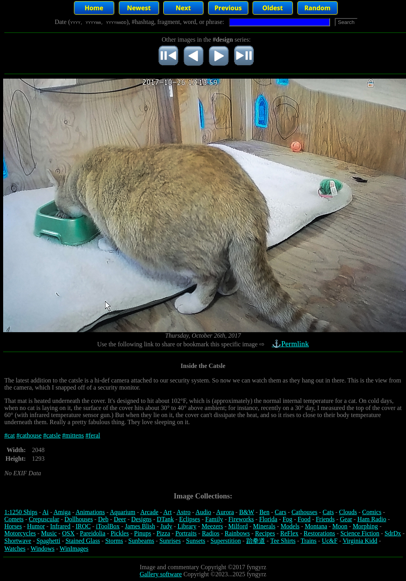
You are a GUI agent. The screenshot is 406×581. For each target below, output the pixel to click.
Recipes (265, 533)
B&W (246, 512)
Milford (238, 526)
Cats (328, 512)
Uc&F (330, 540)
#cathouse (29, 435)
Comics (372, 512)
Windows (43, 548)
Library (186, 526)
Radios (210, 533)
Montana (316, 526)
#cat (9, 435)
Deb (103, 519)
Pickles (120, 533)
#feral (92, 435)
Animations (90, 512)
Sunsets (195, 540)
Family (214, 519)
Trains (308, 540)
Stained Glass (83, 540)
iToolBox (108, 526)
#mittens (73, 435)
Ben (264, 512)
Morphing (365, 526)
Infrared (60, 526)
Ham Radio (371, 519)
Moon (339, 526)
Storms (114, 540)
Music (49, 533)
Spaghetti (48, 540)
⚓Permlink (291, 344)
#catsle (52, 435)
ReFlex (289, 533)
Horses (13, 526)
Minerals (264, 526)
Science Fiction (359, 533)
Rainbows (237, 533)
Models (290, 526)
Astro (184, 512)
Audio (203, 512)
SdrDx (393, 533)
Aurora (225, 512)
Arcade (149, 512)
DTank (165, 519)
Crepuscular (44, 519)
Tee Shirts (282, 540)
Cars (280, 512)
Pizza (163, 533)
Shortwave (17, 540)
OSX (68, 533)
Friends (325, 519)
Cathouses (304, 512)
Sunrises (170, 540)
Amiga (62, 512)
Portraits (186, 533)
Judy (166, 526)
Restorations (319, 533)
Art (167, 512)
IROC (83, 526)
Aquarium (122, 512)
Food (303, 519)
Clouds (348, 512)
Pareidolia (92, 533)
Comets (14, 519)
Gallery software (161, 574)
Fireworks (241, 519)
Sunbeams (141, 540)
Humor (36, 526)
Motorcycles (20, 533)
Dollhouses (79, 519)
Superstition (225, 540)
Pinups (142, 533)
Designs (141, 519)
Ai (45, 512)
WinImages (74, 548)
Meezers (212, 526)
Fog (287, 519)
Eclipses (189, 519)
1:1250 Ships (20, 512)
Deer (120, 519)
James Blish (140, 526)
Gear (346, 519)
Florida (268, 519)
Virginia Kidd (360, 540)
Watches (15, 548)
